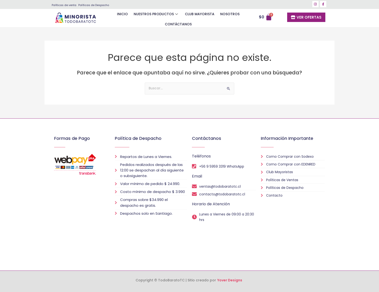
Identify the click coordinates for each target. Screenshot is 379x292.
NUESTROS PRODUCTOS (141, 17)
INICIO (107, 17)
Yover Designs (229, 280)
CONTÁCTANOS (240, 17)
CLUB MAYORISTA (183, 17)
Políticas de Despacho (93, 5)
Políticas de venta (64, 5)
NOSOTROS (212, 17)
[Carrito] (266, 18)
